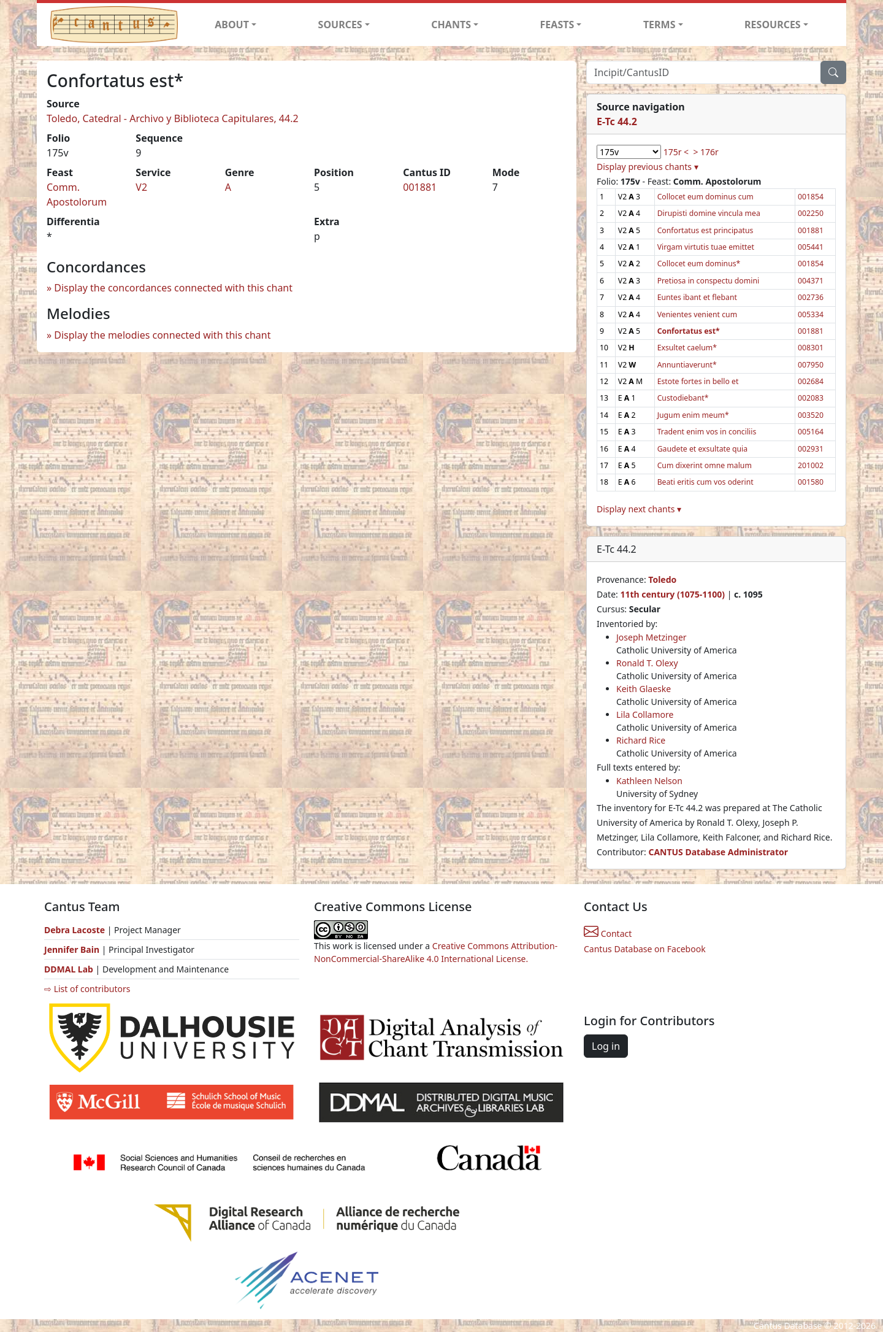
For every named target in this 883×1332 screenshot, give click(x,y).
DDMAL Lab (68, 969)
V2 (141, 187)
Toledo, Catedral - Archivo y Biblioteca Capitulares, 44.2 (173, 118)
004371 (811, 280)
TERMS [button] (659, 24)
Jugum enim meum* (693, 415)
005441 (811, 247)
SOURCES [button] (340, 24)
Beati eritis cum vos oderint (705, 482)
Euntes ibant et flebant (697, 297)
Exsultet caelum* (687, 347)
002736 (811, 297)
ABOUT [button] (232, 24)
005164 (811, 431)
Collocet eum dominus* (699, 263)
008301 (811, 347)
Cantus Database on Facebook (645, 949)
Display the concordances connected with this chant (173, 288)
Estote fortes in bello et (698, 381)
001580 (811, 482)
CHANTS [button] (451, 24)
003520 (811, 415)
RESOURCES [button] (772, 24)
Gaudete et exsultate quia (702, 449)
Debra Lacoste (74, 930)
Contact (608, 933)
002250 (811, 213)
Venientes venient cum (697, 314)
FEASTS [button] (557, 24)
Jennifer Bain (73, 949)
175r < (676, 152)
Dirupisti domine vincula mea (708, 213)
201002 (811, 465)
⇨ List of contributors (87, 989)
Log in (606, 1046)
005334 (811, 314)
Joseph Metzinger (651, 637)
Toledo (662, 579)
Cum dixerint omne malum (704, 465)
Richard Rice (640, 740)
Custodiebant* (683, 398)
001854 (811, 196)
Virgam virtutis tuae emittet (705, 247)
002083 (811, 398)
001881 (420, 187)
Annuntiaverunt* (687, 365)
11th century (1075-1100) (672, 594)
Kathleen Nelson (649, 781)
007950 (811, 365)
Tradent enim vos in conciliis (707, 431)
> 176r (705, 152)
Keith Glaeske (643, 689)
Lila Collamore (644, 714)
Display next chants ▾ (639, 509)
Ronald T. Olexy (647, 663)
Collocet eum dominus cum (705, 196)
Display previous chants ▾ (647, 166)
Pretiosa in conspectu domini (708, 280)
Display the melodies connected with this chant (162, 335)
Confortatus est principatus (705, 230)
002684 (811, 381)
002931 (811, 449)
